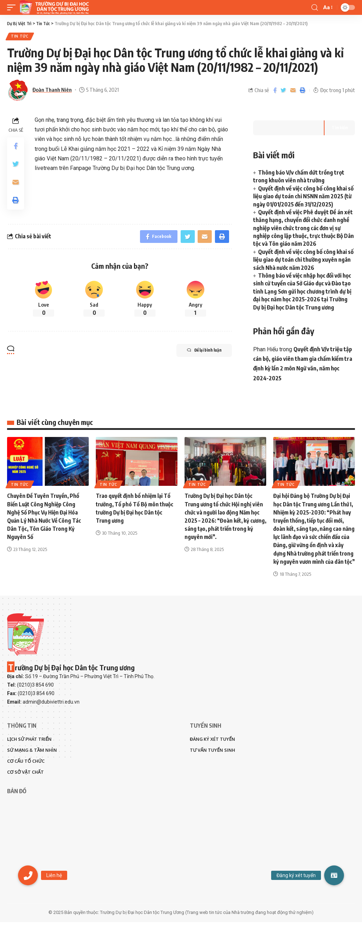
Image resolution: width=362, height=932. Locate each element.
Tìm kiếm (338, 128)
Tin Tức (20, 37)
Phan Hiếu (265, 350)
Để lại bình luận (199, 353)
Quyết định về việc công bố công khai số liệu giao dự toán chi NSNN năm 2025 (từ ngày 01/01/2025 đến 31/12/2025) (303, 197)
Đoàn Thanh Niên (52, 90)
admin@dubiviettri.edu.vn (51, 711)
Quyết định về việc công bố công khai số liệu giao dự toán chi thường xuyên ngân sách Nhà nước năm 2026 (303, 260)
